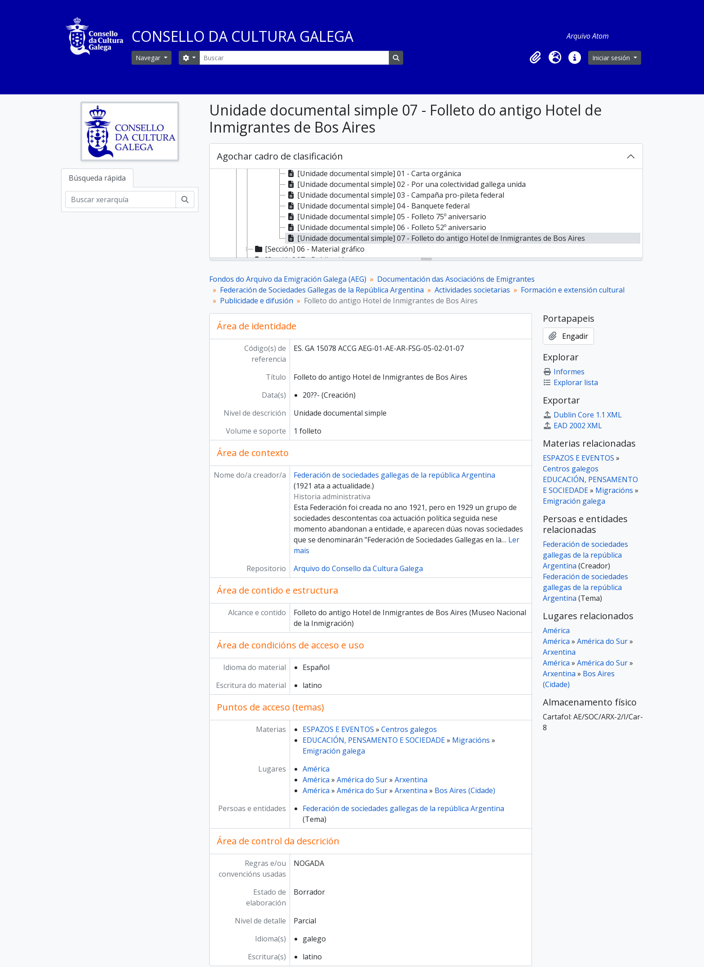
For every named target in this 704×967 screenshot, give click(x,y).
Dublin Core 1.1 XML (582, 415)
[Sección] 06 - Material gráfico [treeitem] (309, 249)
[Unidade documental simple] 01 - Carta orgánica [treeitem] (373, 173)
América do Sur (362, 780)
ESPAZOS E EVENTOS (338, 729)
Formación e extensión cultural (573, 290)
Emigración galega (334, 751)
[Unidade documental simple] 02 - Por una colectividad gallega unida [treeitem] (406, 184)
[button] (535, 57)
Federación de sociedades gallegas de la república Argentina (394, 475)
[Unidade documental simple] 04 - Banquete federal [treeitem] (378, 205)
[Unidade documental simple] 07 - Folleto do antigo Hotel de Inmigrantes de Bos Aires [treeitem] (435, 238)
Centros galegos (409, 729)
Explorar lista (570, 382)
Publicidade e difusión (256, 301)
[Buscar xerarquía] (120, 199)
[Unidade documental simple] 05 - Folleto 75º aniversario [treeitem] (386, 216)
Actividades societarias (472, 290)
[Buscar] (294, 58)
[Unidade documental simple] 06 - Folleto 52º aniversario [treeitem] (386, 227)
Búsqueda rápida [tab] (97, 178)
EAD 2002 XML (572, 425)
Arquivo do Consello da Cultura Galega (358, 568)
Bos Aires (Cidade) (465, 790)
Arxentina (411, 780)
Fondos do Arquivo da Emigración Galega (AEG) (287, 279)
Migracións (471, 740)
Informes (564, 372)
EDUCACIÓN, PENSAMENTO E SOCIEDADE (374, 740)
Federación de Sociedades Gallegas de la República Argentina (322, 290)
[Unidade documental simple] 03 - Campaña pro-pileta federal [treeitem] (395, 195)
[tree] (426, 214)
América (316, 769)
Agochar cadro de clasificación (280, 156)
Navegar (149, 57)
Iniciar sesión (612, 57)
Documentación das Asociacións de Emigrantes (456, 279)
